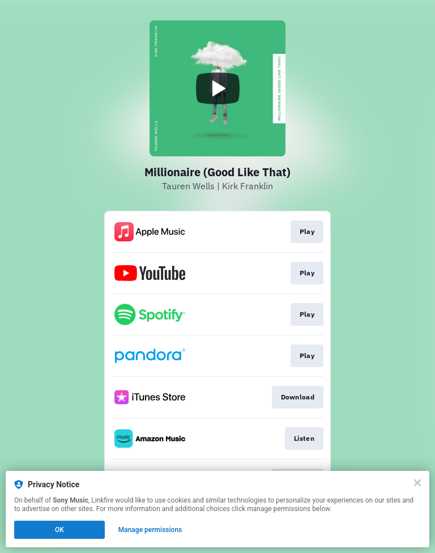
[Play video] (217, 88)
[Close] (417, 483)
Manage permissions (150, 530)
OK (59, 530)
